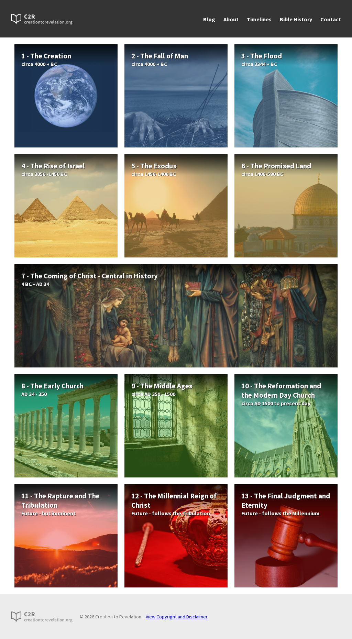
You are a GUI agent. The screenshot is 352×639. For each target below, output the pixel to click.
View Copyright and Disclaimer (177, 617)
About (231, 19)
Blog (209, 19)
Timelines (259, 19)
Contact (330, 19)
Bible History (296, 19)
